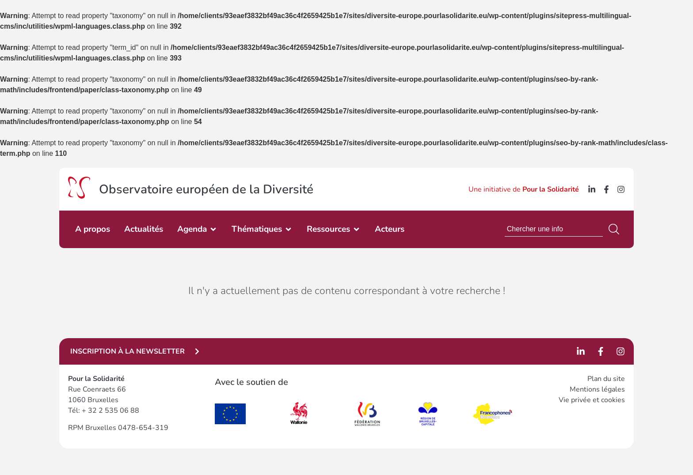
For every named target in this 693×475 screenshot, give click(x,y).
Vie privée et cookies (592, 400)
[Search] (615, 229)
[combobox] (554, 229)
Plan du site (606, 379)
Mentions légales (597, 389)
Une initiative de (523, 189)
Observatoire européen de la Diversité (206, 189)
